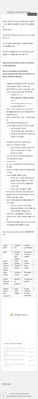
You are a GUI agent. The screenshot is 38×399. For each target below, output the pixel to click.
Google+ (29, 396)
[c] (9, 295)
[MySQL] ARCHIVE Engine (19, 12)
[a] (28, 274)
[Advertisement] (19, 314)
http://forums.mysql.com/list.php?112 (14, 232)
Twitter (15, 396)
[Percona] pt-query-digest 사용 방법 (13, 348)
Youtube (25, 396)
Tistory (17, 393)
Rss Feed (8, 396)
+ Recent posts (6, 384)
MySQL (6, 343)
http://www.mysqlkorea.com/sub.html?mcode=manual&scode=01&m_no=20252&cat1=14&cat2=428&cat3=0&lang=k (19, 73)
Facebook (19, 396)
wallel (27, 393)
